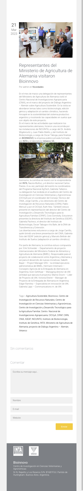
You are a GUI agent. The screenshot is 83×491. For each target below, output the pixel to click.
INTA (25, 141)
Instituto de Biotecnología (55, 319)
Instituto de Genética (29, 323)
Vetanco (23, 330)
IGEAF (28, 319)
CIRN (66, 315)
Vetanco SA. (49, 141)
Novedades (38, 87)
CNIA (21, 319)
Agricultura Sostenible (36, 296)
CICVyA (52, 315)
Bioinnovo (53, 296)
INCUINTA (37, 319)
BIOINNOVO (27, 138)
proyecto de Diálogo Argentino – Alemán (48, 326)
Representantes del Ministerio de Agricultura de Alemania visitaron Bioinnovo (45, 73)
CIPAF (60, 315)
